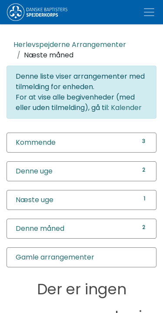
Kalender (126, 108)
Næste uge (34, 200)
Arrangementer (69, 45)
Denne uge (34, 171)
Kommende (36, 142)
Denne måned (40, 228)
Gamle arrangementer (55, 257)
